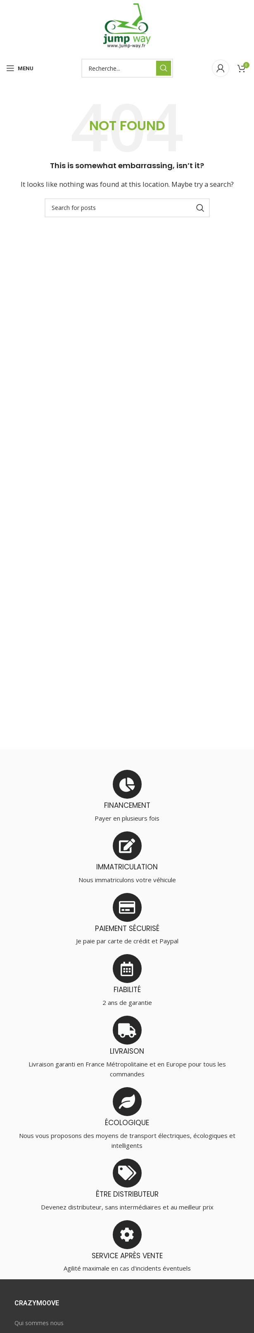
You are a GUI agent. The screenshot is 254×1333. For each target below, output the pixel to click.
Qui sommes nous (39, 1323)
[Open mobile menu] (20, 68)
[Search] (127, 68)
